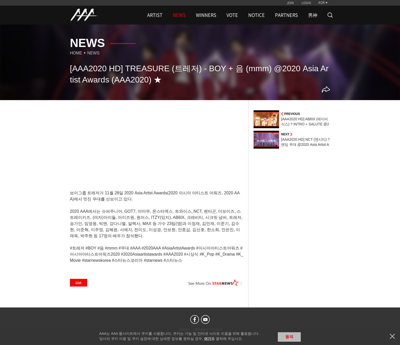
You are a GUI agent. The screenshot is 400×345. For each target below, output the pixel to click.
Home (76, 53)
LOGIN (306, 2)
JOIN (290, 2)
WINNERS (206, 15)
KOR (321, 2)
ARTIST (154, 15)
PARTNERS (286, 15)
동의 (289, 337)
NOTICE (256, 15)
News (93, 53)
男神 (312, 15)
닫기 (392, 336)
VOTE (232, 15)
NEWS (179, 15)
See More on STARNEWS (215, 283)
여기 (207, 339)
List (78, 283)
